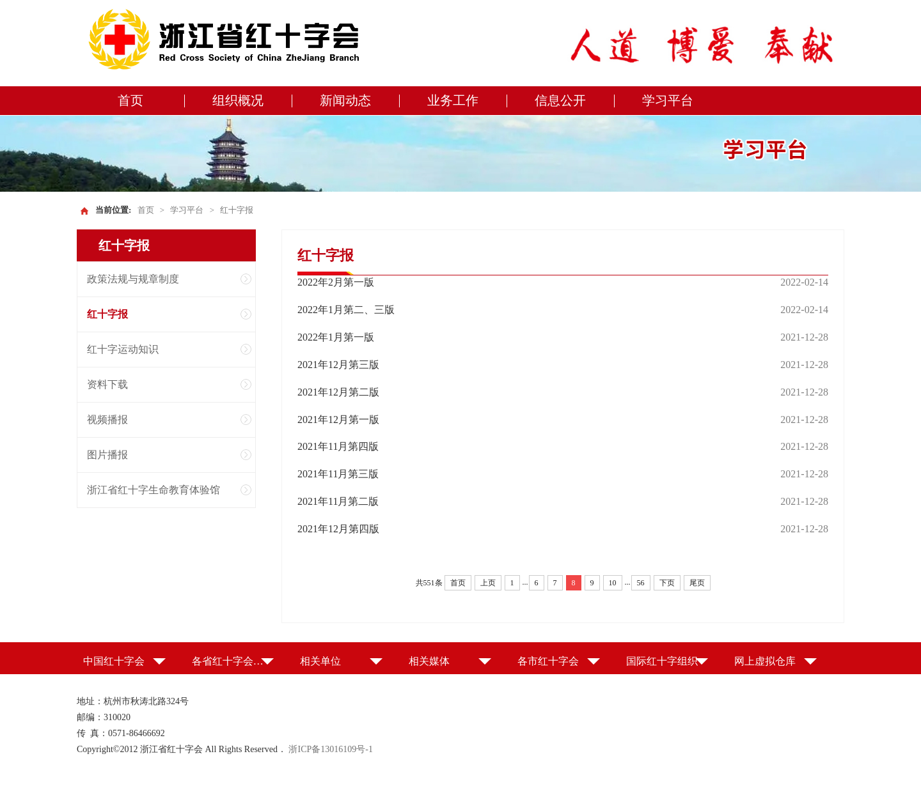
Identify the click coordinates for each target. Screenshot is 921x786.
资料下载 (107, 384)
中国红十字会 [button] (114, 661)
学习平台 (667, 100)
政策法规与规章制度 (133, 279)
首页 (130, 100)
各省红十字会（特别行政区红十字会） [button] (233, 661)
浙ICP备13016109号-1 (330, 749)
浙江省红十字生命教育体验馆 (153, 489)
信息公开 (560, 100)
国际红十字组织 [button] (662, 661)
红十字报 (236, 210)
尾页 (697, 582)
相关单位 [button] (320, 661)
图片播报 (107, 454)
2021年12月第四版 (338, 528)
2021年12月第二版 (338, 392)
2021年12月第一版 (338, 419)
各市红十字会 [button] (548, 661)
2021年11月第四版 (338, 446)
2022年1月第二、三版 (346, 309)
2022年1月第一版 (335, 337)
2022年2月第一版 (335, 282)
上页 (488, 582)
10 (613, 582)
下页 (667, 582)
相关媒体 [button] (429, 661)
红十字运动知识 (123, 349)
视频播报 (107, 419)
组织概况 (238, 100)
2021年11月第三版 (338, 473)
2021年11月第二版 (338, 501)
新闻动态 (345, 100)
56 (641, 582)
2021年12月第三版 (338, 364)
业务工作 (452, 100)
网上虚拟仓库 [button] (765, 661)
